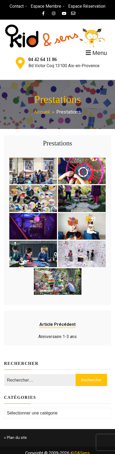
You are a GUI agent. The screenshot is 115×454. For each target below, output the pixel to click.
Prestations (57, 143)
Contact (16, 6)
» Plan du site (15, 437)
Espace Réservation (86, 6)
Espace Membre (45, 6)
